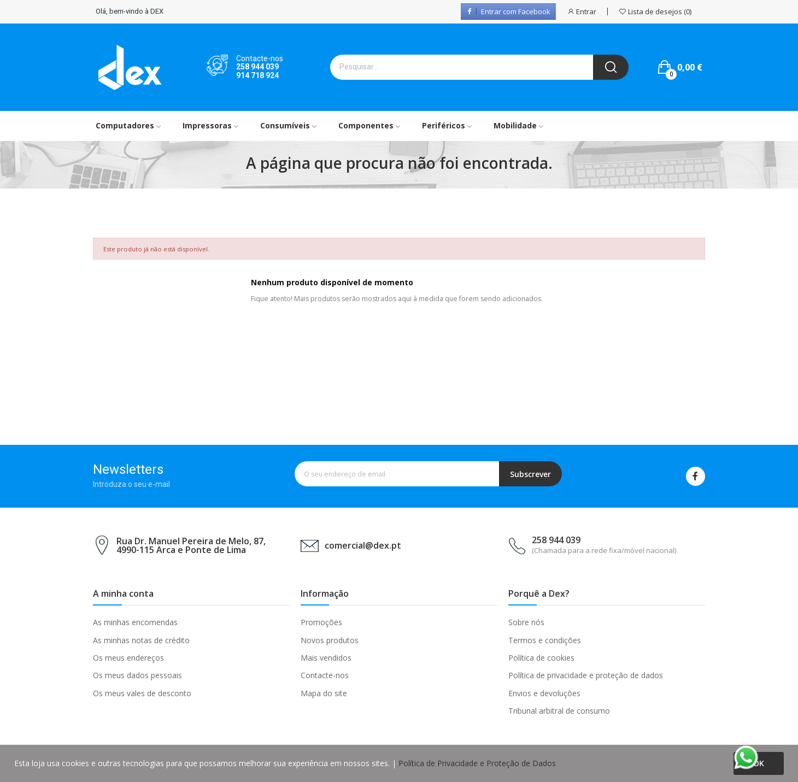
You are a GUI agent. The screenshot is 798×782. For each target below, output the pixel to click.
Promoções (321, 622)
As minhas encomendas (135, 622)
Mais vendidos (326, 657)
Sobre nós (526, 622)
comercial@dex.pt (363, 545)
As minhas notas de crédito (141, 640)
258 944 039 (257, 66)
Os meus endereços (128, 657)
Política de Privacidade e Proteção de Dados (477, 763)
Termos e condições (544, 640)
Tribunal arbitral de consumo (559, 710)
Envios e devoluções (544, 693)
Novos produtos (330, 640)
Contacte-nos (325, 675)
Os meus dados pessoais (137, 675)
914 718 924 (257, 75)
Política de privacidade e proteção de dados (585, 675)
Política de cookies (541, 657)
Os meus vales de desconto (142, 693)
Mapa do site (324, 693)
